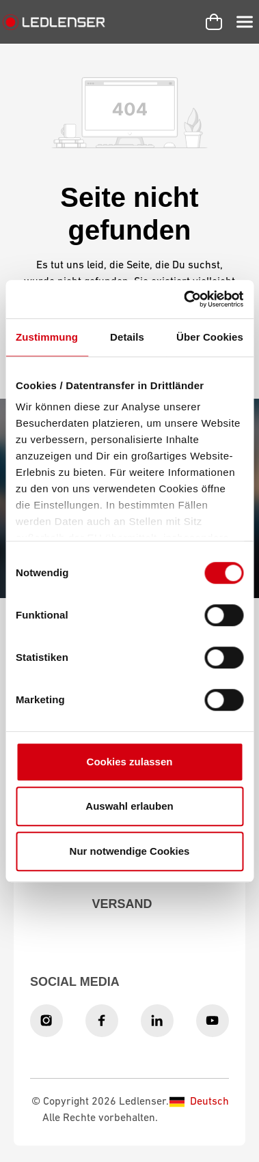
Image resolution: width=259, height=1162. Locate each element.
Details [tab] (127, 337)
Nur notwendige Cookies (130, 851)
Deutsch (199, 1101)
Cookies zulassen (130, 761)
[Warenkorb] (214, 22)
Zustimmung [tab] (47, 337)
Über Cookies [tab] (209, 337)
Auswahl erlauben (129, 806)
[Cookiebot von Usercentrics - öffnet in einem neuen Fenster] (184, 299)
